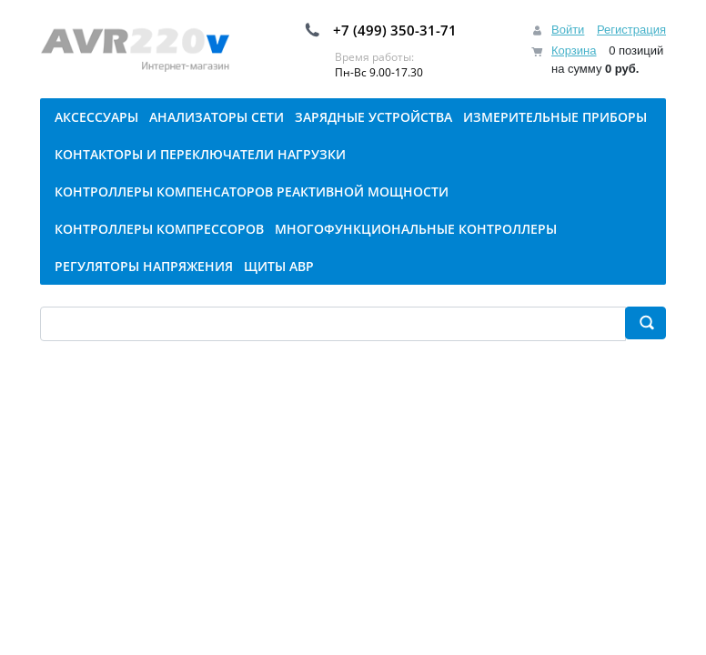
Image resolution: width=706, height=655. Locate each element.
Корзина (574, 50)
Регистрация (631, 29)
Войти (567, 29)
